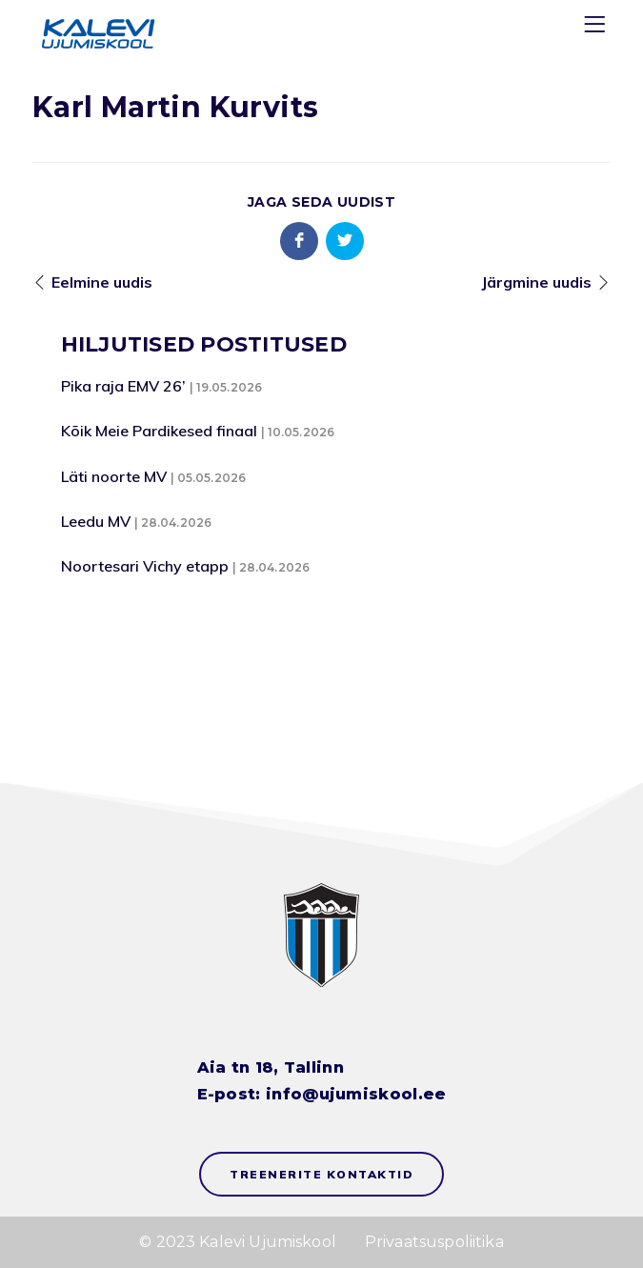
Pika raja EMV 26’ (123, 385)
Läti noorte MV (114, 476)
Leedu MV (96, 521)
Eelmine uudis (101, 282)
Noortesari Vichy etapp (145, 565)
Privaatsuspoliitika (434, 1242)
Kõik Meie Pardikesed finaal (159, 430)
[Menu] (597, 28)
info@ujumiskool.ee (356, 1094)
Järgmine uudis (536, 282)
